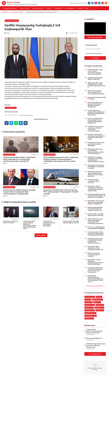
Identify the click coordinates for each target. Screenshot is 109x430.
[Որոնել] (102, 8)
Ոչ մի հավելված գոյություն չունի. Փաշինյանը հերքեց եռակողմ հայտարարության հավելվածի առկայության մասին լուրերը (60, 159)
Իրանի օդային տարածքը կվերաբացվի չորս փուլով (71, 221)
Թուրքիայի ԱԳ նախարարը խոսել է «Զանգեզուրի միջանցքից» (49, 223)
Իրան (88, 299)
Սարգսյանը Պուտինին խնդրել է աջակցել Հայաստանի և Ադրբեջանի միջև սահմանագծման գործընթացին (19, 192)
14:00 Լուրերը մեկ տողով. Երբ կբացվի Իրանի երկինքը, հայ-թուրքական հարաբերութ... (97, 195)
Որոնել (95, 58)
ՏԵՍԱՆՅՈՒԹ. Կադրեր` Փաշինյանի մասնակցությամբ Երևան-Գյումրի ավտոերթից (95, 262)
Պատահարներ (24, 8)
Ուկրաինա (89, 318)
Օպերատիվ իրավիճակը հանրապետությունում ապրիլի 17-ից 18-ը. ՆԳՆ (95, 208)
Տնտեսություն (69, 8)
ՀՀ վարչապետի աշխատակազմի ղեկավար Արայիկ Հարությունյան (94, 330)
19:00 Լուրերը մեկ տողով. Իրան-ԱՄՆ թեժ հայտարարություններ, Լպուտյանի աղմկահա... (95, 72)
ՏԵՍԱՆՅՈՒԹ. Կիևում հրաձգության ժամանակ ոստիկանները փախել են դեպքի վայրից (95, 188)
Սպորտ (49, 8)
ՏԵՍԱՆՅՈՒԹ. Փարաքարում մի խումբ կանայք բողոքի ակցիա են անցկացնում (96, 202)
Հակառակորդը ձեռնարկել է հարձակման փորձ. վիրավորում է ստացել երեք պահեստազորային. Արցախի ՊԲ (19, 159)
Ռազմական (58, 8)
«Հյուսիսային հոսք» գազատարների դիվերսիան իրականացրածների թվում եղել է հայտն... (96, 113)
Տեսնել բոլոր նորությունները (95, 286)
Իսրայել (88, 302)
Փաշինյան (89, 307)
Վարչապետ (89, 310)
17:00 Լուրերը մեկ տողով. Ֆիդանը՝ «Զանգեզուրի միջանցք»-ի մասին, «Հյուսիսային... (95, 105)
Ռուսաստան (89, 305)
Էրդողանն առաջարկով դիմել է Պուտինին (10, 221)
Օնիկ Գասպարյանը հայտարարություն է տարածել (94, 254)
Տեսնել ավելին (41, 235)
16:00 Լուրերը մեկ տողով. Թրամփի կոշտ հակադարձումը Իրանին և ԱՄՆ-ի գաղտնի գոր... (96, 151)
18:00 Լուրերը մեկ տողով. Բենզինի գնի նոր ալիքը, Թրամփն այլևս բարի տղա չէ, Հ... (96, 85)
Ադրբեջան (99, 307)
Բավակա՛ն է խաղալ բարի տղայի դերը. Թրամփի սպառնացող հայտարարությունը (96, 129)
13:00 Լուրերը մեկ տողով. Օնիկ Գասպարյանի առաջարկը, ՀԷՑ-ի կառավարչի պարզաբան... (96, 221)
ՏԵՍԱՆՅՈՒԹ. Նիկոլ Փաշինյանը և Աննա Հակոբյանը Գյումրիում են (95, 248)
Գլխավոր (4, 12)
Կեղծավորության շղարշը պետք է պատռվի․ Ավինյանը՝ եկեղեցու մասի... (95, 345)
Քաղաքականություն (10, 8)
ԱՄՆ (99, 297)
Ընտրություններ (90, 315)
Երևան (97, 302)
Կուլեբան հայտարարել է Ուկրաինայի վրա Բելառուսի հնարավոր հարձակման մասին (96, 137)
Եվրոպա (100, 310)
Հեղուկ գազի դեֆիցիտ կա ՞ (94, 338)
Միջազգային (97, 299)
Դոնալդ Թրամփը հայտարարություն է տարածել (94, 181)
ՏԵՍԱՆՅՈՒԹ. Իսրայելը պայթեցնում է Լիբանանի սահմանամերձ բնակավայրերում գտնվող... (96, 159)
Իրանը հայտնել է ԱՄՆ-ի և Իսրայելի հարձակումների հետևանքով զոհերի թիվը (96, 233)
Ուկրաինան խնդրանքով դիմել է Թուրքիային (95, 78)
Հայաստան (89, 297)
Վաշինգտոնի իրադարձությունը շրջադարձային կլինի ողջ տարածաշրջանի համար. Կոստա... (95, 278)
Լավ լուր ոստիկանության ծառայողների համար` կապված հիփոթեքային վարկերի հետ (95, 121)
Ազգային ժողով (90, 313)
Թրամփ (99, 305)
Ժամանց (80, 8)
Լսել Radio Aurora (95, 354)
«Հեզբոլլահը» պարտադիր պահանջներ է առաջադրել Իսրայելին (96, 166)
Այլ (87, 8)
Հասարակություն (38, 8)
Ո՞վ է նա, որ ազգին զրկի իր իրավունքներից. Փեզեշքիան (96, 227)
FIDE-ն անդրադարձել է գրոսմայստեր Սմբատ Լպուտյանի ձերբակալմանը (96, 92)
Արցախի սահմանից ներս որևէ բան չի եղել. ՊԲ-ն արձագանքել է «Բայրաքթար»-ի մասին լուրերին (60, 192)
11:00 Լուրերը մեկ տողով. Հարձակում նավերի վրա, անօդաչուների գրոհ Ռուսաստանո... (95, 270)
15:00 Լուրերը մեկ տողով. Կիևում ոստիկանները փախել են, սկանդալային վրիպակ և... (95, 174)
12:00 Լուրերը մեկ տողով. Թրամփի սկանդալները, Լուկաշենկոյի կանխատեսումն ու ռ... (95, 241)
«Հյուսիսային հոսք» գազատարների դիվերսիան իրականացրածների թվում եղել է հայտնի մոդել (29, 224)
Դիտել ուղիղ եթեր (95, 37)
